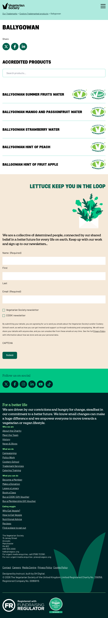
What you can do (10, 475)
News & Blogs (9, 443)
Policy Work (8, 457)
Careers (16, 567)
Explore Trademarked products (34, 13)
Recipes (6, 523)
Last (4, 283)
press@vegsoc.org (42, 557)
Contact (6, 567)
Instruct (20, 573)
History (6, 439)
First (5, 267)
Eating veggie (9, 506)
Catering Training (11, 470)
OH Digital (39, 573)
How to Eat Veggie (12, 514)
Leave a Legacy (10, 488)
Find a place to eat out (14, 527)
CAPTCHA (7, 342)
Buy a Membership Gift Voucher (19, 501)
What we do (8, 449)
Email (11, 291)
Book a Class (9, 492)
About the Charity (11, 430)
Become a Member (12, 479)
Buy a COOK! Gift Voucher (15, 496)
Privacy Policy (99, 331)
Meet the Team (10, 435)
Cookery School (10, 461)
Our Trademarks (9, 13)
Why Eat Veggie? (11, 510)
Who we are (8, 426)
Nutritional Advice (12, 519)
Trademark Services (13, 465)
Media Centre (29, 567)
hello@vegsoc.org (10, 551)
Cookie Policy (60, 567)
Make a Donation (11, 483)
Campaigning (9, 453)
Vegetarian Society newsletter (22, 309)
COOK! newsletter (16, 315)
